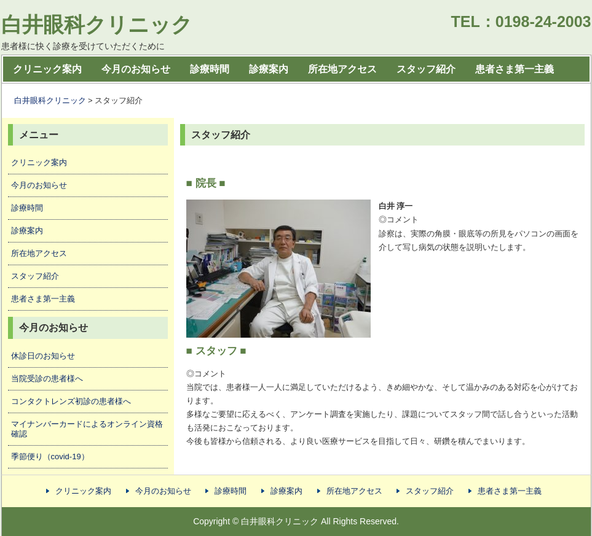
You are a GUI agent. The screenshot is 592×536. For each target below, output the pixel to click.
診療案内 (268, 69)
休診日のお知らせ (43, 355)
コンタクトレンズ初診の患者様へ (71, 401)
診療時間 (209, 69)
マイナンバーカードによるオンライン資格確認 (87, 428)
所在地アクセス (342, 69)
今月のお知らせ (135, 69)
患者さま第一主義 (514, 69)
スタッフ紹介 (426, 69)
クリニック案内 (47, 69)
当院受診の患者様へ (47, 378)
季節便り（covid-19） (50, 456)
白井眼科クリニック (96, 24)
